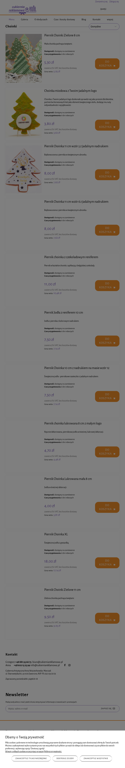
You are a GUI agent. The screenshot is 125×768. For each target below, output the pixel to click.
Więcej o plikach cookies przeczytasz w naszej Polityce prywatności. (33, 751)
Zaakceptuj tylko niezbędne (31, 758)
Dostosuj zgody (65, 758)
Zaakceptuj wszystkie (96, 758)
